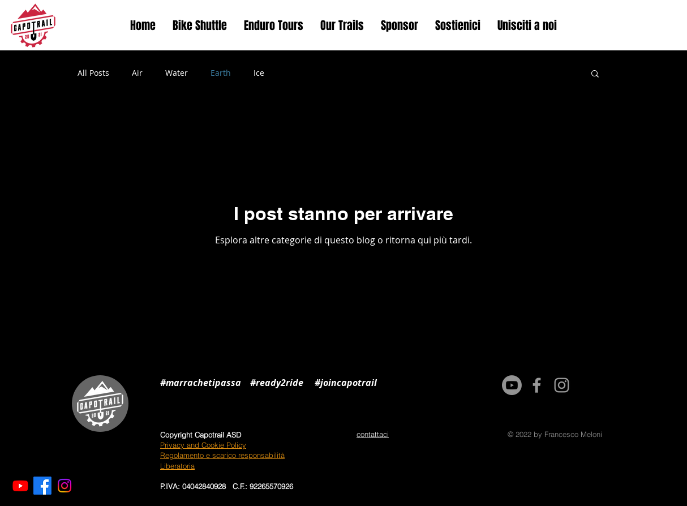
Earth (221, 72)
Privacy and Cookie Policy (203, 444)
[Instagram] (64, 486)
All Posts (93, 72)
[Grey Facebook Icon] (537, 385)
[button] (595, 74)
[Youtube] (20, 486)
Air (137, 72)
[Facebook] (42, 486)
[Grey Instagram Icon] (562, 385)
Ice (259, 72)
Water (176, 72)
